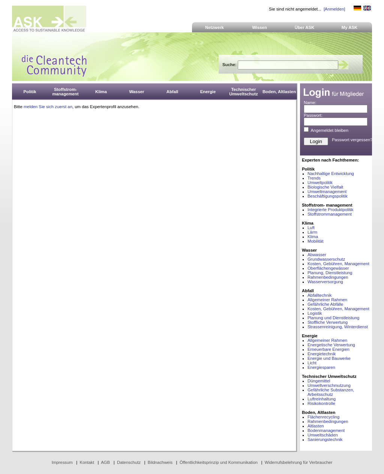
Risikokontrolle (321, 403)
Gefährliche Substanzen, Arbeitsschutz (331, 392)
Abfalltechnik (320, 295)
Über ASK (305, 27)
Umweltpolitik (320, 182)
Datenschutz (129, 462)
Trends (314, 178)
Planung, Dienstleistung (330, 272)
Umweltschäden (323, 435)
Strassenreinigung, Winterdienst (338, 327)
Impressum (62, 462)
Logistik (315, 313)
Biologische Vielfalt (325, 187)
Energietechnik (322, 354)
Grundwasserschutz (326, 259)
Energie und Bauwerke (329, 358)
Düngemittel (319, 381)
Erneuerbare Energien (329, 349)
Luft (311, 227)
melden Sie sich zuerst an (48, 106)
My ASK (350, 27)
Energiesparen (321, 367)
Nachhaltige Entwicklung (331, 173)
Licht (312, 363)
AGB (105, 462)
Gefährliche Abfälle (325, 304)
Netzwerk (214, 27)
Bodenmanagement (326, 430)
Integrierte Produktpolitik (331, 209)
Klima (313, 236)
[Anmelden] (334, 9)
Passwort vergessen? (352, 139)
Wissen (259, 27)
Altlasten (316, 426)
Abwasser (317, 254)
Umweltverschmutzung (329, 385)
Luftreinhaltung (322, 399)
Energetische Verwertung (331, 345)
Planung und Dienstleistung (333, 317)
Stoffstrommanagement (330, 214)
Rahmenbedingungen (328, 277)
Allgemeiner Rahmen (327, 299)
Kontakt (87, 462)
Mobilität (315, 241)
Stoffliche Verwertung (328, 322)
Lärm (312, 232)
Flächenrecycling (323, 417)
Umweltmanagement (327, 191)
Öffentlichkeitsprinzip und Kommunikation (219, 462)
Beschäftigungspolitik (328, 196)
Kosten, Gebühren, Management (338, 263)
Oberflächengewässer (328, 268)
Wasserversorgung (325, 281)
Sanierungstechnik (325, 439)
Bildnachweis (160, 462)
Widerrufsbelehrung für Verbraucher (299, 462)
